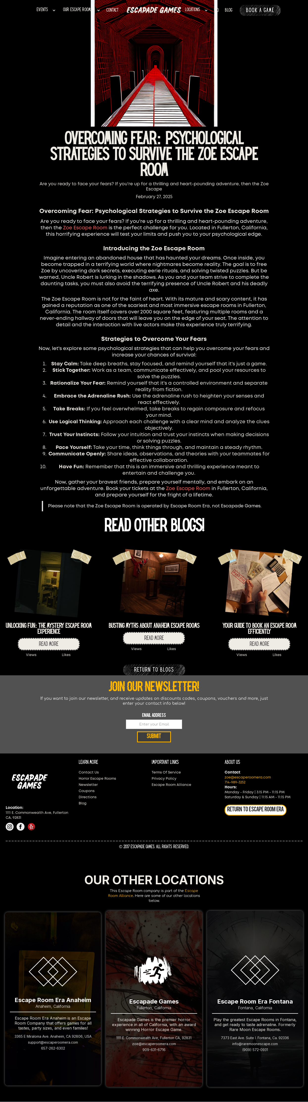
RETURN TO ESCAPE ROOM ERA (255, 810)
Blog (82, 803)
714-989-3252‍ (235, 782)
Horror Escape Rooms (97, 778)
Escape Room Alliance (171, 784)
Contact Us (89, 772)
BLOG (228, 10)
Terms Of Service (166, 772)
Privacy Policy (164, 778)
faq (216, 10)
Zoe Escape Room (85, 228)
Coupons (87, 791)
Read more (48, 644)
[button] (46, 10)
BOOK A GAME (260, 10)
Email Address (154, 716)
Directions (87, 797)
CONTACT (112, 10)
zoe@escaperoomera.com (248, 777)
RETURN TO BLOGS (154, 670)
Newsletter (88, 784)
